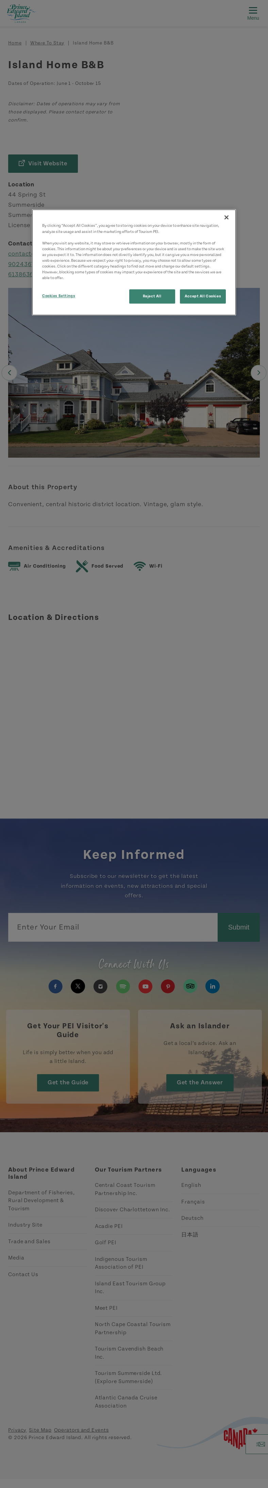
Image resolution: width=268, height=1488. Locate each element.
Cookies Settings (58, 296)
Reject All (152, 296)
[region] (134, 262)
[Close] (226, 217)
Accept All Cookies (203, 296)
